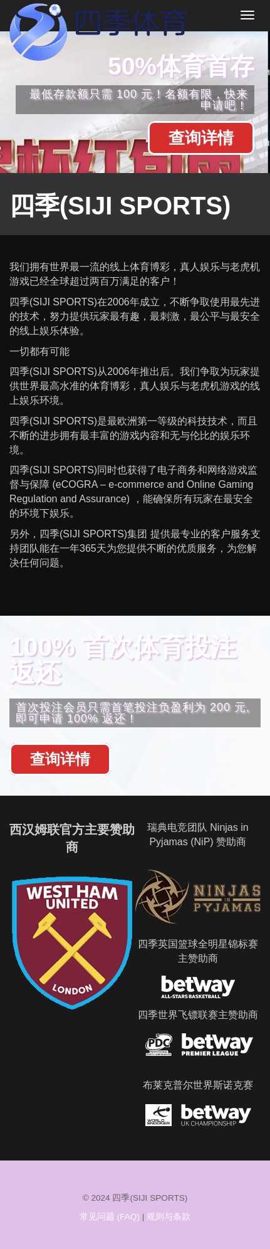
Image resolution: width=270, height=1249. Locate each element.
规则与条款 (168, 1216)
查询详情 (201, 138)
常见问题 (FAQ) (110, 1216)
